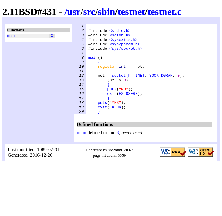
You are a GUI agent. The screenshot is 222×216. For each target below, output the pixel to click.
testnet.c (165, 11)
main (11, 36)
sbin (106, 11)
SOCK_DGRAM (161, 86)
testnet (131, 11)
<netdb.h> (120, 37)
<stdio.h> (120, 32)
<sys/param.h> (125, 48)
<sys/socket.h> (126, 53)
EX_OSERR (128, 107)
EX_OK (115, 124)
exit (111, 107)
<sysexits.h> (124, 43)
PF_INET (136, 86)
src (89, 11)
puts (111, 102)
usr (73, 11)
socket (119, 86)
